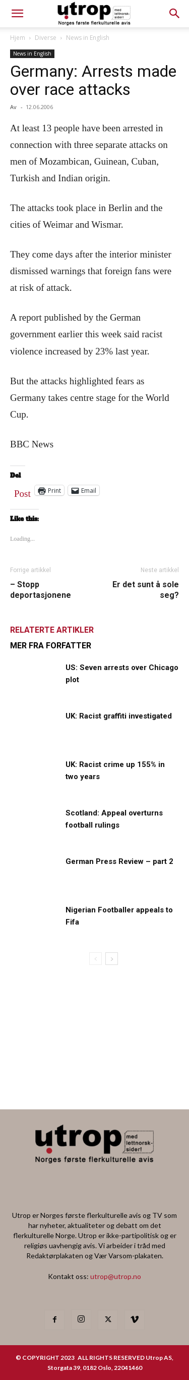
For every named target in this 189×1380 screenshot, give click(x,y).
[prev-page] (95, 958)
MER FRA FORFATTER (50, 645)
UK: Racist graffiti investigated (119, 716)
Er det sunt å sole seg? (145, 590)
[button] (175, 13)
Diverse (45, 37)
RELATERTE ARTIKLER (52, 630)
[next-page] (111, 958)
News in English (87, 37)
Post (22, 491)
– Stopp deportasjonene (40, 590)
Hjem (17, 37)
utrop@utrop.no (115, 1276)
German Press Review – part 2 (119, 861)
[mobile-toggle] (17, 13)
